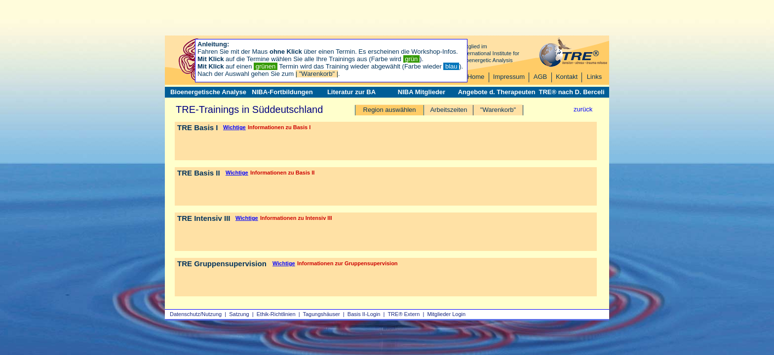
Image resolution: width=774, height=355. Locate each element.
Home (476, 76)
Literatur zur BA (351, 92)
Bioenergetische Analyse (208, 92)
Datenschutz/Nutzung (196, 314)
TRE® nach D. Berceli (571, 92)
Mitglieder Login (446, 314)
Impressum (509, 76)
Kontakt (567, 76)
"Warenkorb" (498, 109)
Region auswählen (389, 109)
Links (594, 76)
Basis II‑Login (364, 314)
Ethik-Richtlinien (276, 314)
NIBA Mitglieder (421, 92)
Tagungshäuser (321, 314)
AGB (540, 76)
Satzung (239, 314)
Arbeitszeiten (448, 109)
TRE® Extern (403, 314)
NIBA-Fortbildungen (282, 92)
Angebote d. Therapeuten (497, 92)
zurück (583, 109)
